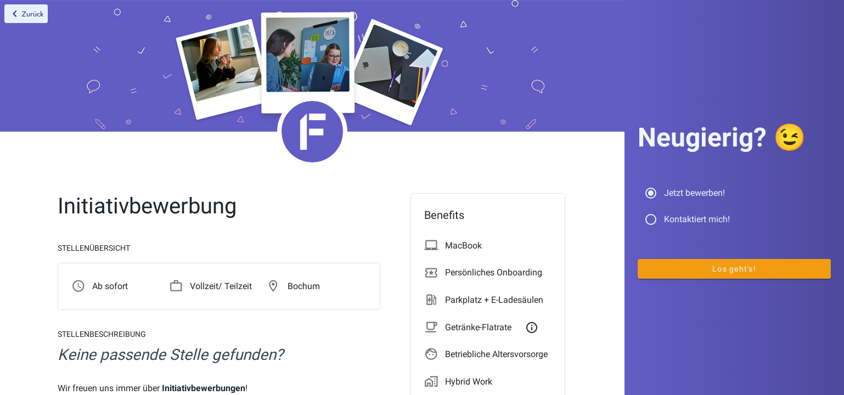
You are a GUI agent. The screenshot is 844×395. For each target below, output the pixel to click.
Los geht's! (734, 269)
